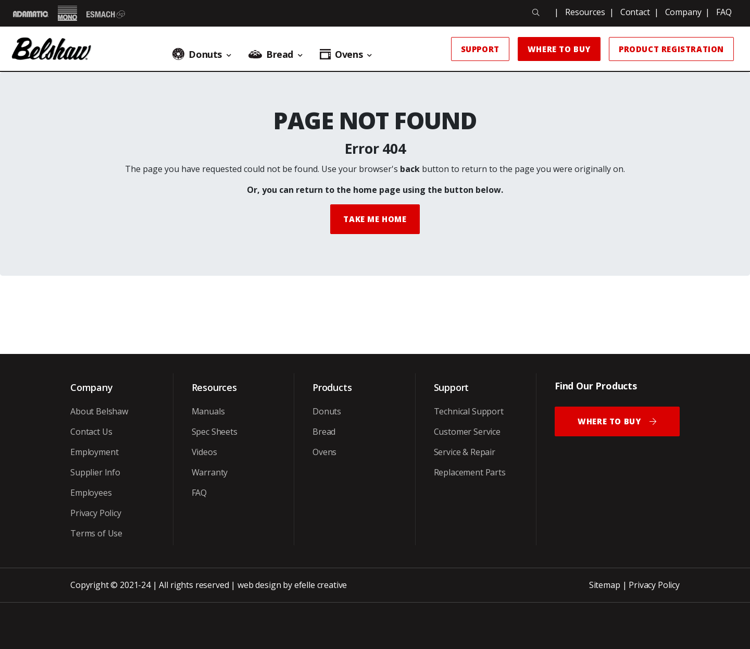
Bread (323, 431)
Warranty (210, 472)
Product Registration (671, 49)
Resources (585, 12)
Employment (94, 452)
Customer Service (467, 431)
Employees (91, 492)
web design (259, 585)
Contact (635, 12)
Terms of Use (96, 533)
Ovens (324, 452)
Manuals (208, 411)
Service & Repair (464, 452)
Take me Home (374, 219)
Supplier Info (95, 472)
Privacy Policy (95, 513)
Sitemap (604, 585)
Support (480, 49)
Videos (204, 452)
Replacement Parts (470, 472)
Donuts (326, 411)
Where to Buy (559, 49)
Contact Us (91, 431)
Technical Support (469, 411)
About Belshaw (99, 411)
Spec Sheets (215, 431)
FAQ (724, 12)
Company (683, 12)
